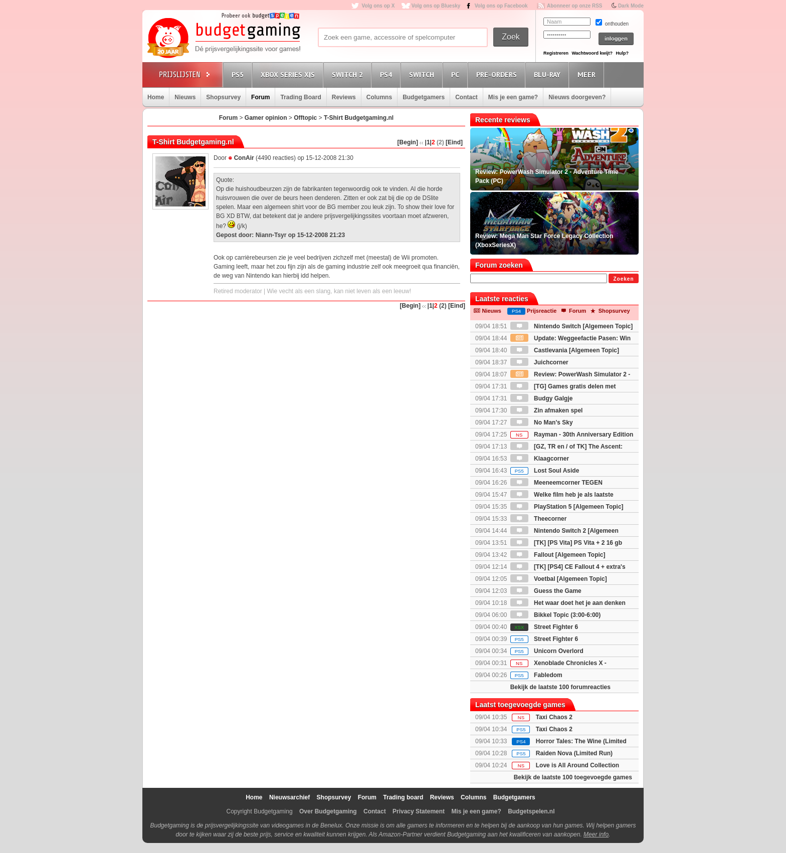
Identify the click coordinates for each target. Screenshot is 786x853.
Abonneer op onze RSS (575, 6)
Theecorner (538, 518)
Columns (379, 97)
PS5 (239, 74)
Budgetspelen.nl (531, 811)
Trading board (403, 797)
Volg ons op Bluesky (436, 6)
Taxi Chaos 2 (554, 717)
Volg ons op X (378, 6)
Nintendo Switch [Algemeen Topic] (571, 326)
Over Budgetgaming (328, 811)
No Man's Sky (541, 422)
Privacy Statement (418, 811)
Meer (588, 74)
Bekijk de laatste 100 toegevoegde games (573, 777)
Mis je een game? (513, 97)
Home (155, 97)
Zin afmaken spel (546, 410)
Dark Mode (631, 6)
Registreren (555, 53)
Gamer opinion (266, 117)
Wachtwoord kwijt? (592, 53)
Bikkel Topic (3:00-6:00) (555, 614)
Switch (423, 74)
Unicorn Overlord (546, 651)
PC (456, 74)
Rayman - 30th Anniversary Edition (572, 434)
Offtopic (305, 117)
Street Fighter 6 (544, 626)
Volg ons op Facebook (501, 6)
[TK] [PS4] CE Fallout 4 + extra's (568, 566)
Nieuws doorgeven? (577, 97)
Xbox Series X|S (289, 74)
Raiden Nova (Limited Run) (574, 753)
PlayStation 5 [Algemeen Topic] (567, 506)
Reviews (344, 97)
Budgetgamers (424, 97)
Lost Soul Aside (544, 470)
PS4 (387, 74)
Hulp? (622, 53)
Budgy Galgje (541, 398)
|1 (427, 142)
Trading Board (300, 97)
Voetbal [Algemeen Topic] (558, 578)
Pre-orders (498, 74)
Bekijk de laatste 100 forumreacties (560, 687)
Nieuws (184, 97)
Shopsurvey (223, 97)
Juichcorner (539, 362)
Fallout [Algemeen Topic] (558, 554)
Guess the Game (545, 590)
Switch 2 (349, 74)
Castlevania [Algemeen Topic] (564, 350)
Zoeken (623, 279)
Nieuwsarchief (289, 797)
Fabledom (536, 675)
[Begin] (408, 142)
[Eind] (454, 142)
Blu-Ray (548, 74)
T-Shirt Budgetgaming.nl (359, 117)
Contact (466, 97)
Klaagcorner (539, 458)
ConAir (244, 157)
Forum (260, 97)
